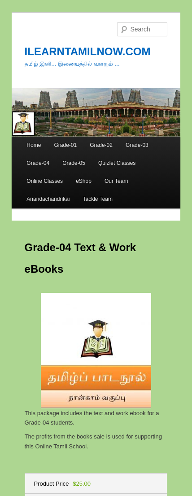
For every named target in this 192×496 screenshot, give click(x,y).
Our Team (116, 181)
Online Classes (44, 181)
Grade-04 (37, 163)
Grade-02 (101, 145)
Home (33, 145)
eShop (84, 181)
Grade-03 (137, 145)
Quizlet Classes (116, 163)
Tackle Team (98, 199)
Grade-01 (65, 145)
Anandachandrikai (48, 199)
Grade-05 (73, 163)
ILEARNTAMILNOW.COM (88, 51)
